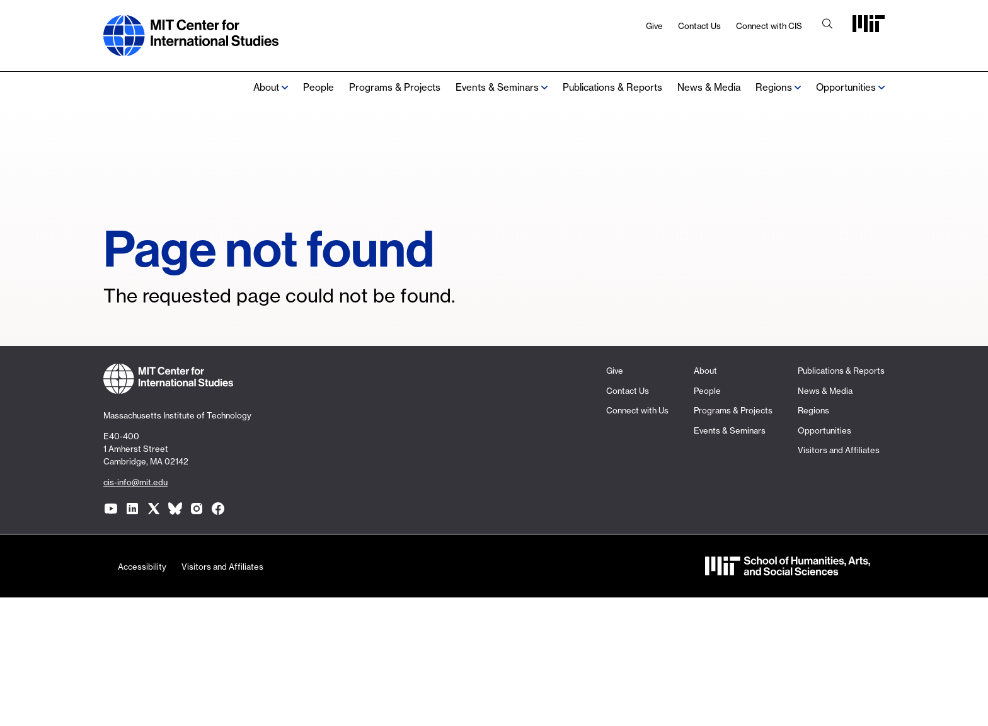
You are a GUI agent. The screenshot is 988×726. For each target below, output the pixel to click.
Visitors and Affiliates (839, 450)
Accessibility (142, 567)
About (266, 87)
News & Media (708, 87)
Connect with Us (637, 410)
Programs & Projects (394, 87)
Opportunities (846, 87)
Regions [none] (773, 87)
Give (654, 26)
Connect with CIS (769, 26)
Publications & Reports (612, 87)
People (318, 87)
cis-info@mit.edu (135, 482)
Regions (813, 410)
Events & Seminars (497, 87)
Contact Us (699, 26)
